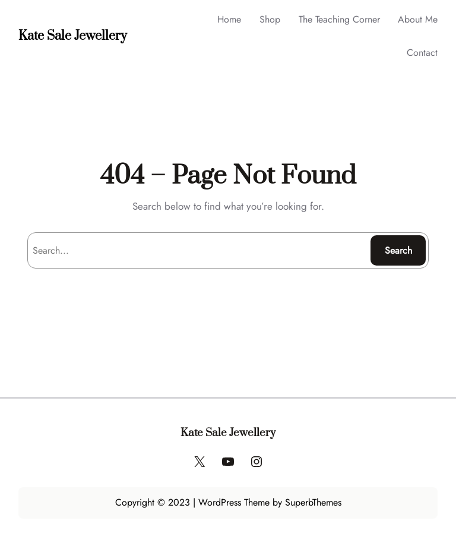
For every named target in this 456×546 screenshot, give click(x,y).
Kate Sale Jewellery (72, 36)
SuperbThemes (313, 502)
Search (398, 250)
